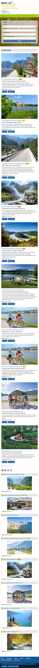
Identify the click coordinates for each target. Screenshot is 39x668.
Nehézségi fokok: (6, 32)
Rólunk (21, 658)
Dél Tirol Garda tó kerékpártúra (10, 79)
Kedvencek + (11, 91)
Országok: (5, 24)
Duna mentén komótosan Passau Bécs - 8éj (12, 411)
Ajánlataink (9, 658)
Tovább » (4, 91)
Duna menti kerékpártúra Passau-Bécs (11, 248)
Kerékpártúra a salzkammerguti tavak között (13, 474)
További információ (13, 666)
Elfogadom (4, 666)
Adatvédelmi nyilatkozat (6, 660)
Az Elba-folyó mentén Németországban (11, 120)
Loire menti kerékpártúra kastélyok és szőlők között (14, 495)
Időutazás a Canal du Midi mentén (10, 631)
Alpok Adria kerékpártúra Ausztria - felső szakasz (16, 538)
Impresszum (17, 660)
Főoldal (2, 658)
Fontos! (16, 658)
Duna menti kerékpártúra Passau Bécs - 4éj (12, 329)
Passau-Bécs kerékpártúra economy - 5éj (12, 366)
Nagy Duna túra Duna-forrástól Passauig (12, 451)
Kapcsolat (28, 658)
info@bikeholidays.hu (6, 13)
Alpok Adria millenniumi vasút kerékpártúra (13, 163)
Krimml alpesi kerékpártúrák (9, 206)
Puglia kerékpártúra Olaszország (10, 515)
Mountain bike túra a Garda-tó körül (11, 608)
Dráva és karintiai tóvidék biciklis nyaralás (13, 290)
